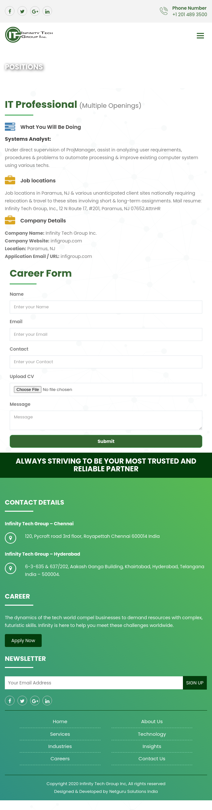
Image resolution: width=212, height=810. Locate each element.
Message (20, 404)
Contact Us (152, 758)
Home (60, 721)
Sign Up (195, 683)
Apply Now (23, 640)
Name (17, 294)
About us (152, 721)
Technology (152, 734)
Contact (19, 349)
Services (60, 734)
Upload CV (22, 376)
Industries (60, 746)
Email (16, 321)
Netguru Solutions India (133, 791)
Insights (152, 746)
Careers (59, 758)
